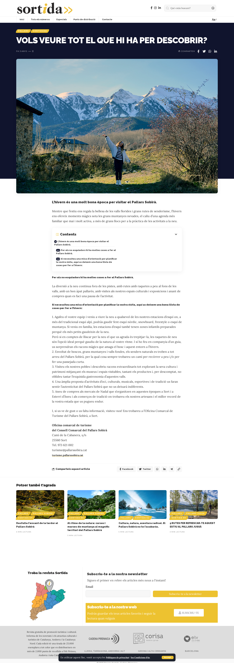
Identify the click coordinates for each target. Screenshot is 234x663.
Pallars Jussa (195, 509)
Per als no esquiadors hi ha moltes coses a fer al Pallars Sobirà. (147, 245)
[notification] (207, 19)
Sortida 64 (76, 513)
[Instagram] (155, 7)
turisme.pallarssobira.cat (69, 450)
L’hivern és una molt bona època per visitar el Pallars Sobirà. (84, 244)
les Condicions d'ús (145, 657)
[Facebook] (151, 7)
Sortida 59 (179, 513)
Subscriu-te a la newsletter (185, 589)
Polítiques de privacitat (119, 657)
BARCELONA (191, 646)
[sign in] (201, 19)
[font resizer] (214, 19)
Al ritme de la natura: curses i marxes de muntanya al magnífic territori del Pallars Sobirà (88, 522)
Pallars (24, 31)
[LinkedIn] (159, 7)
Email (89, 582)
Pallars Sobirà (43, 509)
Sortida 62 (142, 513)
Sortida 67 (25, 513)
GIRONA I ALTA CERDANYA (151, 646)
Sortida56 (42, 31)
